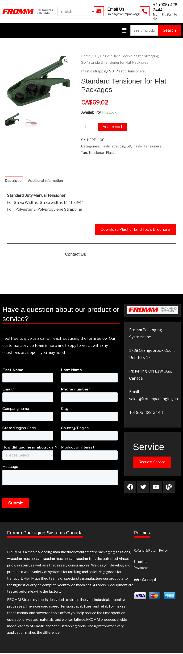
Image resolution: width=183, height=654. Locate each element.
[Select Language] (78, 11)
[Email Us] (99, 11)
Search (169, 30)
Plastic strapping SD (99, 71)
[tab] (15, 181)
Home (86, 56)
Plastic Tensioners (135, 71)
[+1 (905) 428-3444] (145, 11)
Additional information (50, 181)
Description (15, 181)
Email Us (115, 9)
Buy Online (102, 56)
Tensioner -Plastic (102, 153)
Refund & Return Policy (151, 551)
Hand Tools (122, 56)
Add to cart (113, 127)
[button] (124, 30)
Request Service (152, 463)
